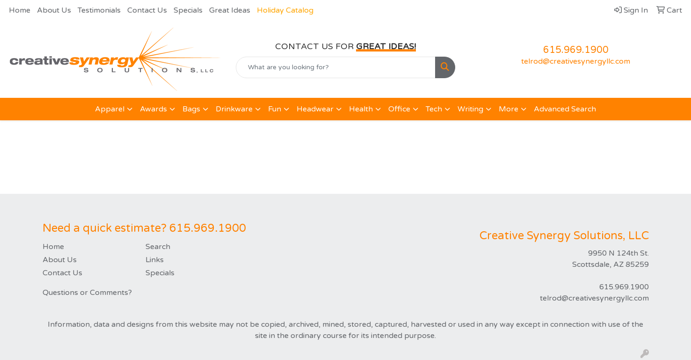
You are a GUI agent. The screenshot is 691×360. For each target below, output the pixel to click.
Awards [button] (153, 109)
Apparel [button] (109, 109)
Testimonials (99, 10)
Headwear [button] (315, 109)
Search (157, 246)
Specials (188, 10)
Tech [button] (434, 109)
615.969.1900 (576, 50)
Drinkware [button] (234, 109)
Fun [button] (274, 109)
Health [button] (361, 109)
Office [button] (399, 109)
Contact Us (147, 10)
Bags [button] (191, 109)
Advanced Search (565, 109)
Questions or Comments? (87, 292)
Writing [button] (470, 109)
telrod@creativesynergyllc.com (575, 61)
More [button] (508, 109)
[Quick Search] (335, 67)
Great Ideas (229, 10)
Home (19, 10)
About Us (54, 10)
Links (154, 259)
